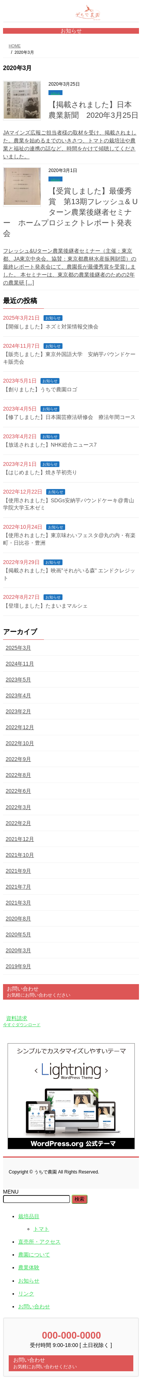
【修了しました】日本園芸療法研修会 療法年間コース (69, 417)
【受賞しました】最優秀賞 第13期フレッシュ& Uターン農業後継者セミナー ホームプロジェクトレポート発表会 (70, 212)
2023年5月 (18, 680)
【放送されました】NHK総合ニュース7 (50, 445)
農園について (34, 1255)
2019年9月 (18, 966)
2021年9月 (18, 871)
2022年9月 (18, 759)
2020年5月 (18, 934)
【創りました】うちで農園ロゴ (40, 389)
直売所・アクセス (39, 1242)
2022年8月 (18, 775)
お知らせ (55, 93)
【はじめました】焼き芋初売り (40, 472)
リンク (26, 1294)
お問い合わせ (34, 1306)
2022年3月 (18, 807)
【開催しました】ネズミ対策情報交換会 (50, 326)
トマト (41, 1229)
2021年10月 (20, 855)
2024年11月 (20, 664)
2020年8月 (18, 919)
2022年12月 (20, 727)
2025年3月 (18, 648)
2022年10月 (20, 743)
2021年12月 (20, 839)
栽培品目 (28, 1216)
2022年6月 (18, 791)
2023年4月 (18, 695)
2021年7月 (18, 887)
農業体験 (28, 1267)
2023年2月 (18, 711)
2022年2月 (18, 823)
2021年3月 (18, 903)
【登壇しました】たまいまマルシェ (45, 606)
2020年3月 (18, 950)
